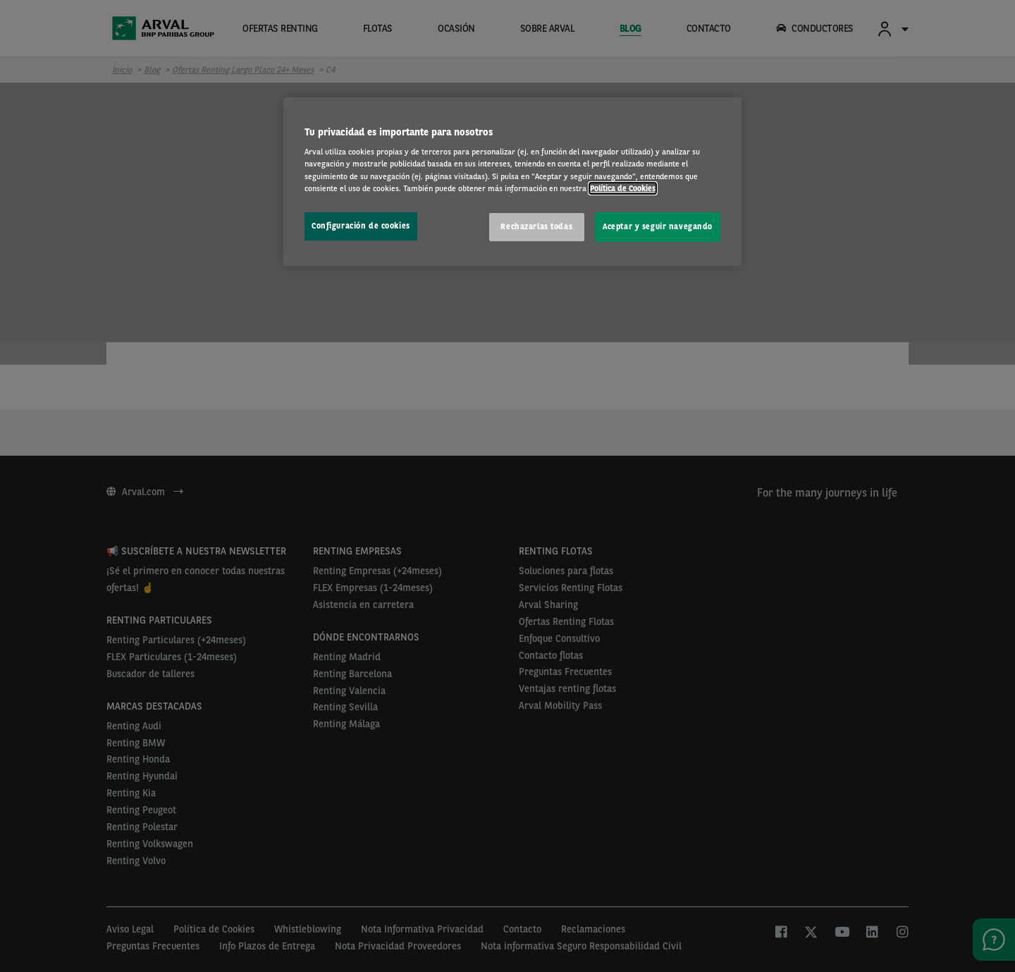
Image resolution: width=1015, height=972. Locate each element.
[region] (512, 181)
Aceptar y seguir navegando (658, 226)
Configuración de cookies (361, 226)
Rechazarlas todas (536, 226)
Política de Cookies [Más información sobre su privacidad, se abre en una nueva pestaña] (623, 188)
